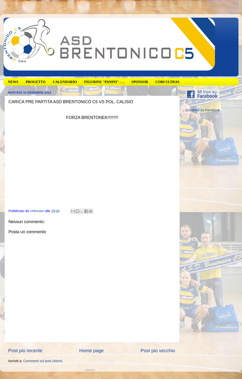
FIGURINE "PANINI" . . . (104, 82)
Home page (91, 350)
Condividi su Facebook (203, 110)
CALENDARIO (65, 82)
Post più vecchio (158, 350)
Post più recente (25, 350)
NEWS (13, 82)
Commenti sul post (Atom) (42, 361)
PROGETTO (36, 82)
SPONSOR (139, 82)
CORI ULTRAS (167, 82)
